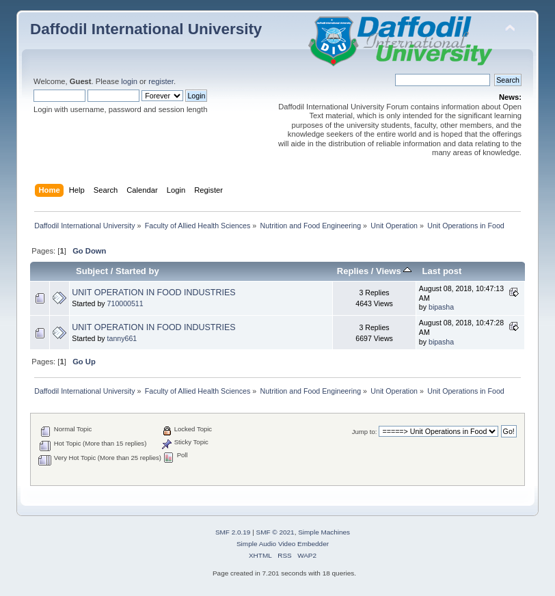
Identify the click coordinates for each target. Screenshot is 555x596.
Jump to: (364, 431)
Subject (92, 271)
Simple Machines (324, 532)
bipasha (441, 307)
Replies (352, 271)
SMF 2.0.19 (233, 532)
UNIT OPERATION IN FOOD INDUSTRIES (153, 292)
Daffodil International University (146, 29)
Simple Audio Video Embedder (282, 543)
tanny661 (122, 338)
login (129, 81)
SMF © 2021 (275, 532)
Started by (137, 271)
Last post (441, 271)
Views (393, 271)
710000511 (125, 303)
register (161, 81)
